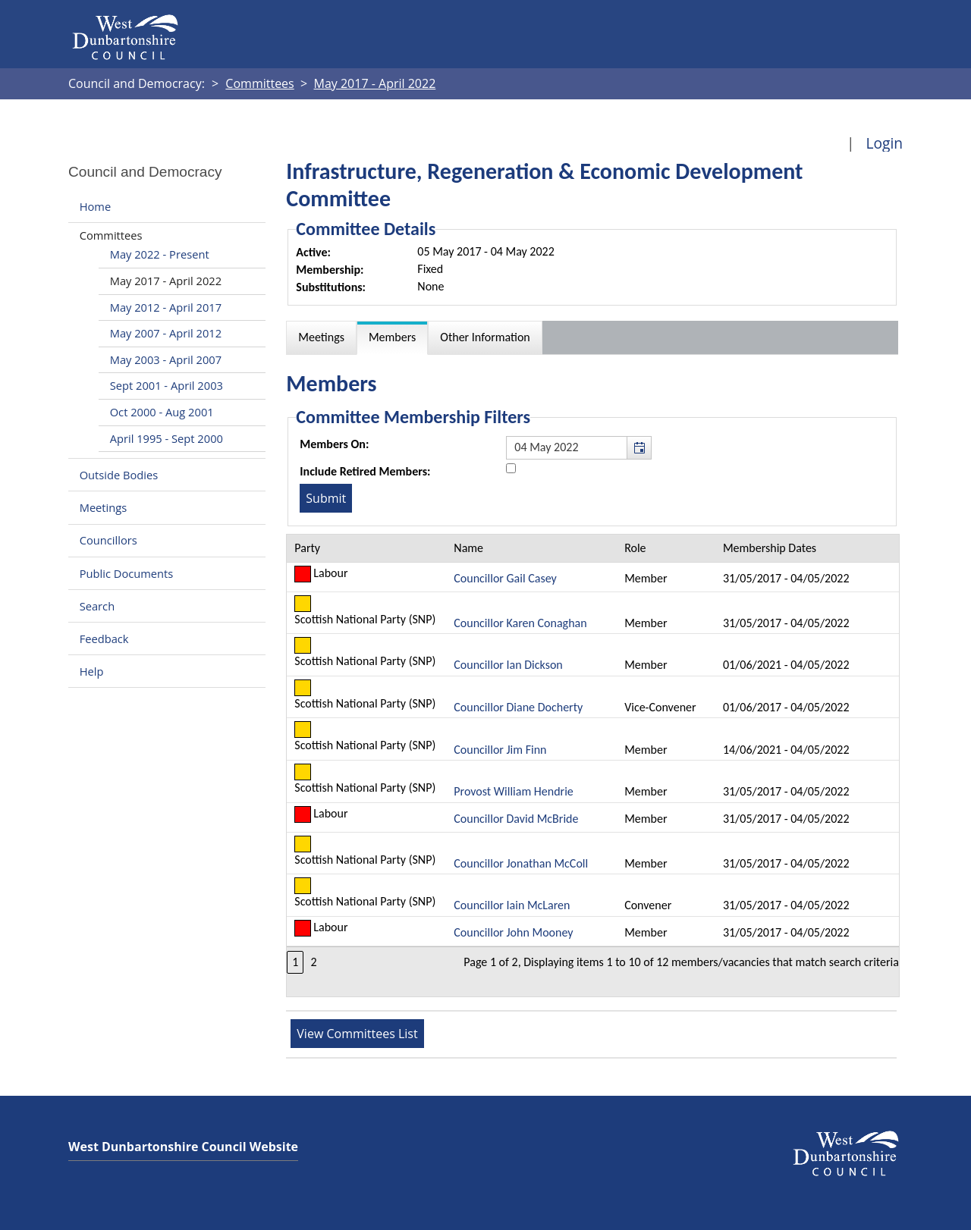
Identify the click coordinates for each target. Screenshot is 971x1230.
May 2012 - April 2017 (166, 307)
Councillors (108, 540)
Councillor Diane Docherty (518, 707)
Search (97, 605)
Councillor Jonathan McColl (521, 863)
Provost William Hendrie (513, 791)
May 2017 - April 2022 (166, 280)
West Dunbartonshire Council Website (183, 1146)
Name (468, 548)
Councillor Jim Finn (500, 749)
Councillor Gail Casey (505, 578)
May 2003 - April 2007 (166, 359)
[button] (639, 447)
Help (92, 671)
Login (884, 143)
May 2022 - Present (159, 254)
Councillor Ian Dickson (508, 664)
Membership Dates (769, 548)
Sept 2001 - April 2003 (166, 385)
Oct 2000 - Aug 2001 (162, 411)
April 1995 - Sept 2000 (166, 438)
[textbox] (579, 447)
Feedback (104, 638)
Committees (111, 235)
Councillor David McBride (516, 818)
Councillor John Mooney (513, 932)
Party (307, 548)
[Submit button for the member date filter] (326, 498)
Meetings (103, 507)
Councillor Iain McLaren (512, 905)
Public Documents (127, 573)
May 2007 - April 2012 (166, 332)
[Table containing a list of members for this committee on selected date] (593, 765)
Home (95, 206)
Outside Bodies (119, 474)
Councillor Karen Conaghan (520, 623)
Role (635, 548)
